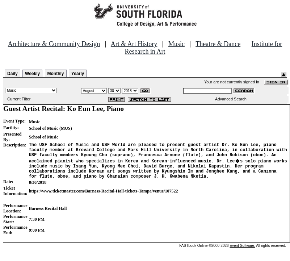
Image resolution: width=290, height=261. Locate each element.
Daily (12, 73)
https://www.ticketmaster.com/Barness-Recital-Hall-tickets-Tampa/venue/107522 (103, 197)
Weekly (32, 73)
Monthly (55, 73)
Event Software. (242, 252)
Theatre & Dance (218, 43)
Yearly (77, 73)
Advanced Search (231, 99)
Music (176, 43)
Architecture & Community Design (54, 43)
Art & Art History (134, 43)
